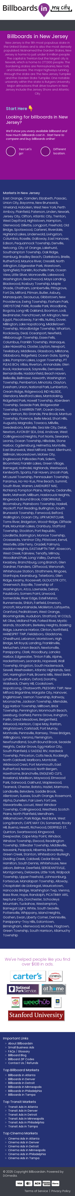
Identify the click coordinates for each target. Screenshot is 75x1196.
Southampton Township (22, 252)
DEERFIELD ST (57, 827)
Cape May (40, 724)
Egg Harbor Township (19, 706)
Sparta (25, 472)
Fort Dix (8, 292)
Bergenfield (48, 719)
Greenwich (11, 584)
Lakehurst (49, 248)
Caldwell (32, 859)
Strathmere (43, 571)
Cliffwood (39, 566)
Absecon (63, 548)
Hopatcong (12, 688)
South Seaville (48, 908)
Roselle (25, 238)
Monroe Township (51, 535)
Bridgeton (28, 522)
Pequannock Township (32, 243)
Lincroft (8, 607)
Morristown (45, 638)
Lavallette (10, 535)
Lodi (62, 310)
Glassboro (45, 351)
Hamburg (10, 256)
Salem (50, 459)
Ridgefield (29, 355)
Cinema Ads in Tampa (23, 1158)
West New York (45, 207)
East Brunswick (14, 450)
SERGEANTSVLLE (53, 868)
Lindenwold (36, 234)
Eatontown (45, 921)
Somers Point (30, 593)
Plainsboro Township (39, 504)
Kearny (18, 580)
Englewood (12, 459)
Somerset (53, 823)
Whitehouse (49, 863)
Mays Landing (54, 279)
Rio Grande (32, 414)
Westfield (49, 809)
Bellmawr (24, 378)
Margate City (42, 692)
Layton (44, 346)
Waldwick (10, 683)
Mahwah (19, 495)
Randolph (37, 894)
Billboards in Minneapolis (25, 1087)
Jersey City (11, 216)
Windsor (54, 836)
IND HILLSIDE (52, 391)
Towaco (40, 423)
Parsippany (12, 652)
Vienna (63, 890)
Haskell (61, 504)
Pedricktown (28, 611)
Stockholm (23, 625)
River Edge (29, 598)
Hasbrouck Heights (54, 495)
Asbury (54, 292)
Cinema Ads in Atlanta (23, 1139)
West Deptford (14, 220)
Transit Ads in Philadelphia (26, 1122)
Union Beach (30, 647)
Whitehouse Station (18, 571)
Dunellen (20, 800)
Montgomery (13, 872)
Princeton (26, 755)
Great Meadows (25, 719)
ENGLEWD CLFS (51, 773)
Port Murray (49, 728)
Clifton (26, 216)
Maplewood (52, 782)
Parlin (7, 719)
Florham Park (58, 301)
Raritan (55, 724)
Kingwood (46, 832)
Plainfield (23, 211)
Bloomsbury (12, 504)
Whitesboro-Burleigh (53, 854)
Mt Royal (20, 643)
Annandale (52, 364)
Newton (9, 432)
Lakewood (56, 274)
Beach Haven (55, 373)
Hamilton (10, 863)
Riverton (35, 364)
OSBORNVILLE (51, 499)
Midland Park (26, 620)
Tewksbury (11, 351)
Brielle (65, 256)
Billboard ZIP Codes (21, 1059)
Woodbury (39, 652)
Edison (8, 243)
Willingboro (11, 737)
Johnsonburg (55, 877)
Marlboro (34, 760)
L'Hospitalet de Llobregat (22, 885)
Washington (12, 279)
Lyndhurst (10, 679)
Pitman (32, 292)
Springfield (11, 270)
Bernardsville (12, 373)
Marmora (61, 787)
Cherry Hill (26, 683)
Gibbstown (49, 297)
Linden (51, 211)
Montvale (10, 733)
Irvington (60, 715)
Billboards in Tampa (21, 1095)
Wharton (63, 328)
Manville (30, 427)
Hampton (53, 220)
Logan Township (49, 360)
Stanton (30, 854)
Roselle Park (39, 306)
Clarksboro (51, 256)
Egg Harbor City (50, 746)
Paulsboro (11, 593)
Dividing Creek (14, 859)
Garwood (18, 782)
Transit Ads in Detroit (22, 1115)
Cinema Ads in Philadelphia (27, 1154)
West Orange (49, 611)
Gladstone (53, 634)
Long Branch (47, 562)
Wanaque (57, 342)
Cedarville (63, 490)
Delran (53, 589)
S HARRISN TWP (30, 409)
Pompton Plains (30, 490)
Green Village (53, 463)
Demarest (55, 369)
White (31, 908)
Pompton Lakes (23, 360)
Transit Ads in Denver (23, 1111)
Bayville (27, 584)
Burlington (46, 508)
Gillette (26, 225)
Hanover (60, 692)
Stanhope (11, 575)
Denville (57, 243)
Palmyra (53, 544)
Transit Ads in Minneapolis (26, 1119)
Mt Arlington (51, 315)
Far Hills (38, 319)
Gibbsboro (11, 355)
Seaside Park (29, 405)
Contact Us (16, 1063)
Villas (24, 364)
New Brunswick (46, 202)
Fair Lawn (35, 800)
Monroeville (37, 274)
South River (11, 486)
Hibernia (39, 850)
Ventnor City (31, 539)
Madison (25, 778)
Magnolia (25, 423)
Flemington (43, 737)
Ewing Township (34, 301)
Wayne (48, 490)
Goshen (9, 917)
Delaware (32, 872)
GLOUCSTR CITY (54, 580)
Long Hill (22, 310)
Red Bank (49, 818)
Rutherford (11, 261)
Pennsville (26, 733)
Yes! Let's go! (25, 151)
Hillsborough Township (20, 337)
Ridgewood (34, 391)
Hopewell (49, 661)
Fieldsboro (35, 634)
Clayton (59, 382)
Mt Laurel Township (17, 477)
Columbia (10, 238)
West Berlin (62, 674)
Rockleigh (60, 755)
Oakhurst (34, 782)
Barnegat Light (14, 908)
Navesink (10, 850)
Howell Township (40, 400)
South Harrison (41, 930)
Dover (61, 319)
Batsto (36, 787)
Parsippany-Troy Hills (19, 921)
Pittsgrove (58, 288)
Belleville (9, 378)
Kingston (26, 665)
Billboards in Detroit (21, 1083)
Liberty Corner (37, 917)
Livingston (54, 234)
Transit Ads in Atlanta (23, 1107)
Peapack (25, 850)
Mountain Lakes (23, 526)
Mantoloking (52, 396)
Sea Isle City (47, 427)
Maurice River (31, 261)
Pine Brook (50, 414)
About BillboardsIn (20, 1043)
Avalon (24, 679)
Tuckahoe (27, 903)
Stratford (49, 616)
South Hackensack (48, 665)
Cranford (10, 611)
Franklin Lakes (31, 463)
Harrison (24, 724)
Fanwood (42, 513)
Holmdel (25, 468)
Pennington (28, 710)
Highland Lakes (14, 234)
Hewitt (24, 827)
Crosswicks (11, 539)
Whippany (29, 912)
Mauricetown (53, 885)
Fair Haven (40, 472)
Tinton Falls (42, 656)
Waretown (52, 265)
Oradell (39, 544)
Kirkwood (10, 724)
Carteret (40, 229)
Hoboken (25, 207)
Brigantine (22, 692)
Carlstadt (31, 728)
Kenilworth (11, 472)
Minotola (45, 382)
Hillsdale (49, 441)
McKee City (46, 454)
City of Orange (29, 248)
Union (23, 387)
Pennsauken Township (51, 477)
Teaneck (9, 787)
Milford (20, 292)
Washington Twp (43, 890)
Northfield (60, 629)
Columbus (11, 342)
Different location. (59, 151)
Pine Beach (45, 481)
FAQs (11, 1051)
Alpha (7, 800)
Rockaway (11, 333)
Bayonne (27, 202)
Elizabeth (46, 198)
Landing (35, 643)
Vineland (10, 207)
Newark (63, 211)
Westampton (46, 903)
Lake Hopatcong (32, 324)
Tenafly (41, 553)
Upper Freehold (31, 877)
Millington (10, 324)
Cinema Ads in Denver (23, 1142)
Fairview (28, 553)
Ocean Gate (48, 355)
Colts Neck (44, 755)
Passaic (60, 198)
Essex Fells (47, 337)
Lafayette (61, 607)
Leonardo (33, 661)
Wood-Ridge (48, 522)
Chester (24, 787)
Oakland (36, 310)
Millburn (33, 495)
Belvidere (27, 791)
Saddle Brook (45, 791)
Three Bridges (59, 733)
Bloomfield (11, 463)
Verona (27, 737)
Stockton (26, 530)
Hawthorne (11, 773)
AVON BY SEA (26, 432)
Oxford (37, 679)
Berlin (7, 495)
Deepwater (11, 836)
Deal (24, 333)
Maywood (42, 778)
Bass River (10, 894)
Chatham (22, 288)
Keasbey (10, 562)
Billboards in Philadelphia (25, 1091)
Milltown (44, 706)
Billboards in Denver (21, 1079)
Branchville (30, 773)
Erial (41, 432)
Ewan (21, 917)
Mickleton (45, 607)
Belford (57, 513)
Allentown (10, 796)
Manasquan (12, 297)
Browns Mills (44, 674)
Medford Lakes (30, 396)
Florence (26, 418)
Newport (58, 346)
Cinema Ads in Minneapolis (27, 1150)
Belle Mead (42, 418)
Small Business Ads (21, 1047)
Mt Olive (9, 620)
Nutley (50, 319)
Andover (51, 432)
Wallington (11, 517)
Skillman (9, 454)
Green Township (15, 930)
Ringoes (60, 571)
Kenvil (62, 539)
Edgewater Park (30, 265)
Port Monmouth (41, 764)
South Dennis (28, 863)
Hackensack (21, 369)
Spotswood (23, 229)
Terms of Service (36, 1191)
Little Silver (19, 274)
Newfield (54, 333)
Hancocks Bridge (16, 890)
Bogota (9, 310)
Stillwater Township (34, 845)
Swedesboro (13, 427)
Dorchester (33, 899)
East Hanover (58, 238)
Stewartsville (12, 805)
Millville (53, 423)
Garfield (25, 715)
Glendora (10, 396)
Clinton (45, 629)
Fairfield (40, 602)
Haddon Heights (15, 548)
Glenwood (11, 225)
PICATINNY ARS (57, 894)
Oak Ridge (50, 252)
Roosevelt (33, 580)
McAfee (47, 926)
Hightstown (36, 220)
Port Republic (45, 530)
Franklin (26, 270)
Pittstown (49, 539)
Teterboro (46, 575)
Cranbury (43, 526)
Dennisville (57, 917)
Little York (48, 872)
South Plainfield (15, 751)
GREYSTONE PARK (16, 306)
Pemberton (28, 382)
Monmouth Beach (53, 710)
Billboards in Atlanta (21, 1075)
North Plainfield (24, 813)
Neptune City (13, 899)
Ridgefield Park (14, 400)
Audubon (33, 616)
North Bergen (47, 769)
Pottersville (11, 912)
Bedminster (11, 315)
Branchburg (27, 562)
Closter (32, 346)
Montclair (49, 760)
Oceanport (37, 333)
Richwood (38, 827)
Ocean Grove (53, 409)
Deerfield (33, 868)
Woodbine (58, 306)
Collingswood (30, 809)
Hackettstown (14, 661)
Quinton (9, 832)
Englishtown (12, 697)
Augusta (9, 423)
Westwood (58, 468)
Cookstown (44, 683)
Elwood (38, 841)
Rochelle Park (44, 270)
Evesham (10, 387)
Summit (61, 481)
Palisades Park (33, 459)
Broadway (55, 850)
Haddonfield (33, 373)
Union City (11, 202)
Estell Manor (48, 598)
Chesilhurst (11, 638)
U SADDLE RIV (38, 751)
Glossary (24, 1051)
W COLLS (64, 616)
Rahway (58, 697)
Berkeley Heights (45, 625)
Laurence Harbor (26, 629)
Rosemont (63, 796)
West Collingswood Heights (35, 434)
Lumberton (58, 387)
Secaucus (31, 297)
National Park (39, 387)
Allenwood (31, 926)
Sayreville (39, 369)
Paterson (38, 211)
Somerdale (11, 598)
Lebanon (28, 638)
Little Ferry (25, 544)
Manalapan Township (37, 881)
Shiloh (28, 602)
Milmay (54, 553)
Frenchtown (31, 315)
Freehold (55, 225)
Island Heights (49, 912)
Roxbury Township (36, 283)
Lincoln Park (59, 472)
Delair (62, 427)
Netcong (10, 248)
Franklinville (51, 643)
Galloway (39, 238)
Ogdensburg (25, 445)
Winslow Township (17, 841)
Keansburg (28, 575)
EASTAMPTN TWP (42, 548)
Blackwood (11, 283)
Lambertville (40, 288)
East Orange (12, 198)
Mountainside (26, 607)
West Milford (36, 450)
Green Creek (12, 854)
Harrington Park (21, 674)
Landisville (10, 791)
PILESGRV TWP (52, 688)
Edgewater (23, 656)
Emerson (54, 602)
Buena (13, 827)
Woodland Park (15, 557)
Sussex (25, 796)
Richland (9, 490)
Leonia (8, 441)
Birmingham (12, 926)
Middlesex (28, 351)
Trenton (59, 216)
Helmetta (43, 445)
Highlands (40, 468)
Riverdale (55, 229)
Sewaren (62, 436)
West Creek (11, 553)
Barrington (27, 535)
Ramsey (41, 733)
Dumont (53, 557)
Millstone (61, 351)
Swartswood (27, 832)
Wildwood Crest (15, 764)
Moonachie (12, 701)
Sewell (8, 670)
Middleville (58, 845)
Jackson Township (36, 701)
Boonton (51, 310)
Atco (27, 589)
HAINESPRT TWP (14, 634)
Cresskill (49, 261)
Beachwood (33, 279)
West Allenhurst (59, 450)
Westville (9, 544)
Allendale (60, 701)
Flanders (24, 566)
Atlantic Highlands (49, 670)
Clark (26, 652)
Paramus (10, 481)
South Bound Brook (42, 742)
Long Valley (37, 557)
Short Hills (59, 418)
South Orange (43, 796)
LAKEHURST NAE (45, 486)
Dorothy (50, 679)
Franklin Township (34, 342)
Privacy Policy (61, 1191)
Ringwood (11, 499)
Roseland (10, 778)
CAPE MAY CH (34, 823)
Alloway (61, 881)
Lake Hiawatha (14, 346)
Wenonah (56, 566)
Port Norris (46, 436)
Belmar (19, 868)
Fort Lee (50, 800)
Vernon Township (36, 697)
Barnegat (10, 468)
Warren (27, 486)
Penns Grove (42, 715)
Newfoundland (14, 742)
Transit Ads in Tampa (23, 1126)
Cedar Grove (26, 746)
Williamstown (13, 818)
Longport (40, 225)
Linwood (48, 593)
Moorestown (26, 454)
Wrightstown (13, 728)
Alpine (57, 656)
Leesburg (10, 715)
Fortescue (11, 881)
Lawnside (39, 589)
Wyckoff (9, 508)
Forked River (47, 620)
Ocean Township (28, 441)
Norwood (28, 769)
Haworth (38, 378)
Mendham (46, 813)
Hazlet (48, 787)
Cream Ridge (13, 391)
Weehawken (23, 670)
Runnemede (12, 602)
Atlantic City (42, 216)
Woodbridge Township (37, 328)
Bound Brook (30, 499)
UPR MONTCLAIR (52, 517)
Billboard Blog (17, 1055)
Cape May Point (34, 836)
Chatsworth (32, 688)
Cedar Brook (50, 859)
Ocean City (30, 517)
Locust (29, 805)
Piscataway (22, 319)
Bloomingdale (14, 616)
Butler (43, 292)
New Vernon (12, 414)
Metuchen (11, 647)
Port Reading (27, 508)
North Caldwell (14, 760)
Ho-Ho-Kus (26, 481)
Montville (59, 445)
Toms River (11, 522)
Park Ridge (33, 818)
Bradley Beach (30, 256)
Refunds (32, 1063)
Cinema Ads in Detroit (23, 1146)
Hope (24, 894)
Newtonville (50, 647)
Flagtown (61, 926)
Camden (31, 198)
